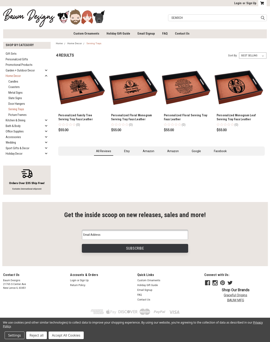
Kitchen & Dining (15, 120)
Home (59, 43)
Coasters (14, 87)
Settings (14, 335)
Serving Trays (16, 109)
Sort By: (232, 55)
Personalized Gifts (17, 59)
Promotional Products (19, 65)
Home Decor (13, 76)
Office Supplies (15, 131)
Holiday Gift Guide (118, 33)
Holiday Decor (14, 153)
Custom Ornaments (86, 33)
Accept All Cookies (66, 335)
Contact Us (182, 33)
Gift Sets (11, 54)
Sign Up (251, 3)
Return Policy (77, 285)
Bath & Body (13, 126)
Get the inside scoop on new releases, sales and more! (135, 215)
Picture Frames (17, 115)
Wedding (11, 142)
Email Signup (146, 33)
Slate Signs (15, 98)
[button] (58, 160)
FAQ (165, 33)
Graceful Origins (235, 295)
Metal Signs (15, 93)
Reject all (37, 335)
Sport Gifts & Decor (17, 148)
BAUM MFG (235, 300)
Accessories (13, 137)
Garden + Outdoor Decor (20, 70)
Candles (13, 81)
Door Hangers (16, 104)
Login (238, 3)
